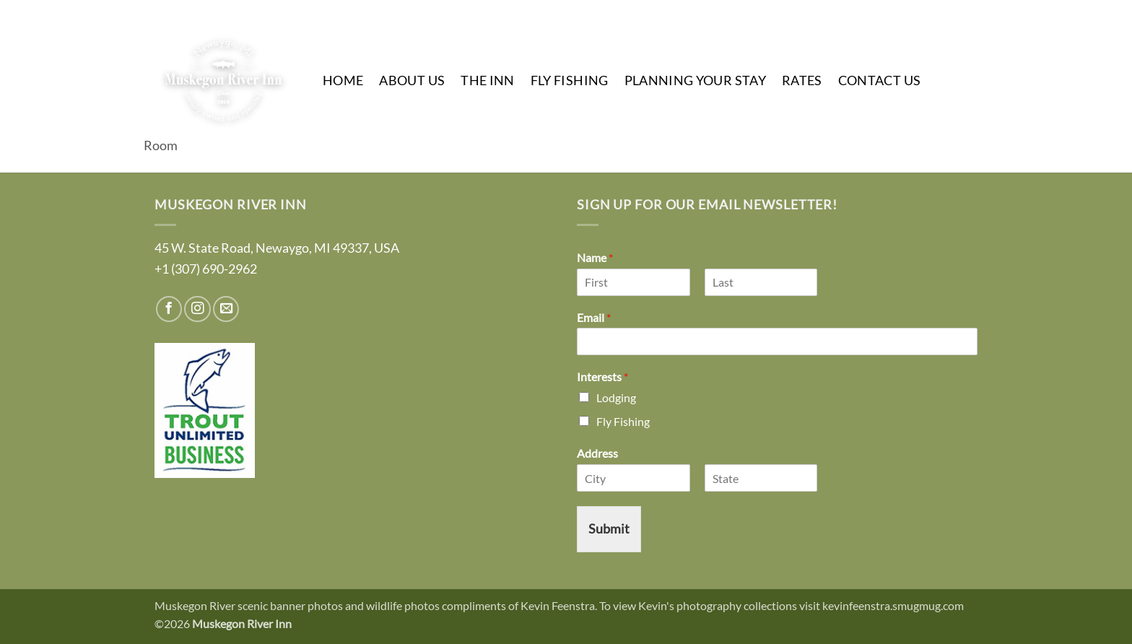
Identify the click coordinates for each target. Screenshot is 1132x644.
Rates (802, 80)
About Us (412, 80)
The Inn (487, 80)
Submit (609, 528)
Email (594, 317)
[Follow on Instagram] (939, 13)
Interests (602, 376)
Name (595, 257)
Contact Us (879, 80)
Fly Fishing (570, 80)
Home (343, 80)
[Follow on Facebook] (914, 13)
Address (597, 453)
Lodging (616, 397)
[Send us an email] (964, 13)
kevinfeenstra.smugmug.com (893, 605)
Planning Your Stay (695, 80)
